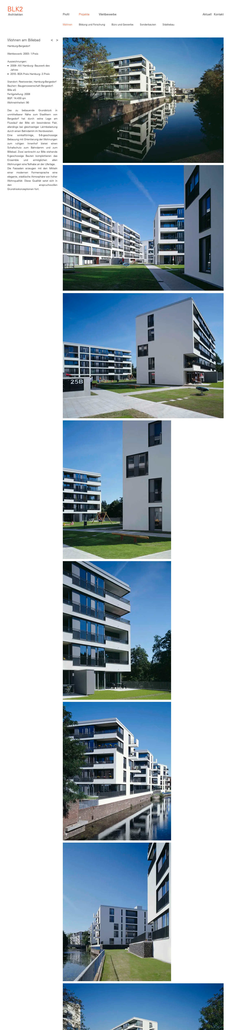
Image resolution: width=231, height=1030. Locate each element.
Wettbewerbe (107, 14)
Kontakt (219, 14)
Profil (66, 14)
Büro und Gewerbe (122, 24)
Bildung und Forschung (92, 24)
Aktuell (207, 14)
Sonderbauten (148, 24)
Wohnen (67, 24)
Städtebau (168, 24)
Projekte (84, 14)
